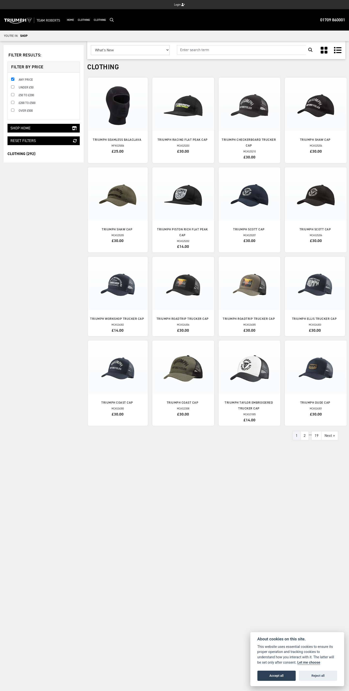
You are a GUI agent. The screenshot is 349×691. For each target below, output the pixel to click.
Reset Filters (43, 140)
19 (316, 435)
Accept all (277, 675)
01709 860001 (332, 20)
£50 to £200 (26, 95)
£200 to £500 (27, 103)
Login (179, 5)
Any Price (26, 80)
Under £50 (26, 87)
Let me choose (308, 662)
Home (77, 20)
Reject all (318, 675)
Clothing (91, 20)
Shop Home (43, 128)
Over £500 (26, 111)
